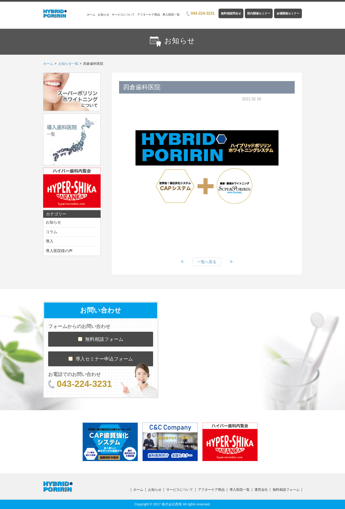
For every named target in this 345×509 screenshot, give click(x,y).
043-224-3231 (200, 13)
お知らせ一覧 (68, 63)
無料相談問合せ (231, 13)
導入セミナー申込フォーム (101, 358)
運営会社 (261, 489)
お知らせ (103, 14)
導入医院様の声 (59, 251)
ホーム (91, 14)
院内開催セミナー (258, 13)
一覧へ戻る (206, 262)
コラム (51, 232)
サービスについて (123, 14)
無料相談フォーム (100, 339)
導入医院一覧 (171, 14)
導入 (49, 241)
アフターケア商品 (148, 14)
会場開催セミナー (287, 13)
